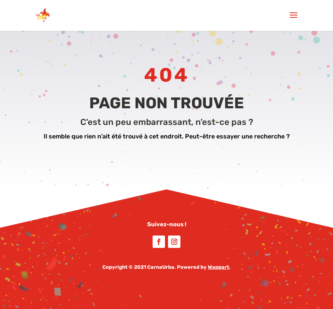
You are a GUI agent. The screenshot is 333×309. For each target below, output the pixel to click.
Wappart (218, 267)
